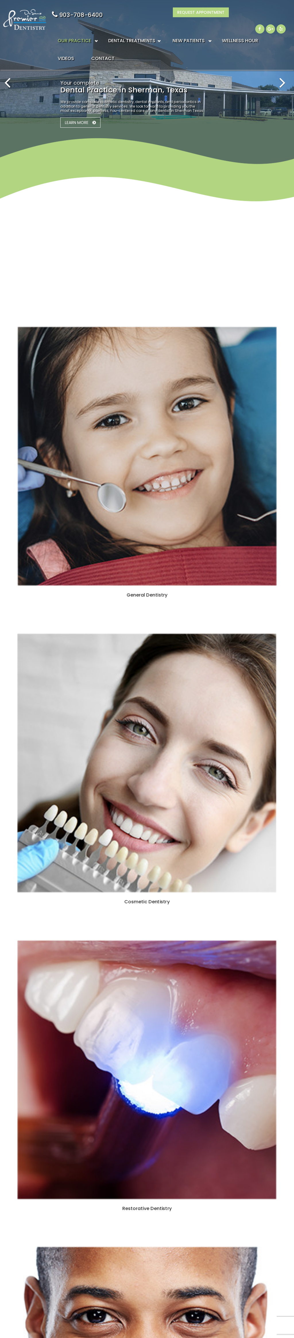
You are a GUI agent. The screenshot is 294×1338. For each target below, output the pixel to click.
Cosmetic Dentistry (129, 1223)
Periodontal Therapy (130, 1249)
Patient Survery (213, 1294)
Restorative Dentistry (131, 1262)
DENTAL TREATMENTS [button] (131, 28)
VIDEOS (66, 46)
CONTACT (103, 46)
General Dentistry (127, 1210)
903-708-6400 (205, 15)
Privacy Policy (212, 1249)
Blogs (203, 1210)
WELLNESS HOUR (240, 28)
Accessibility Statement (222, 1307)
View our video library (142, 862)
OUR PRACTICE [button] (74, 28)
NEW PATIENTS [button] (189, 28)
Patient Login (211, 1281)
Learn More (76, 122)
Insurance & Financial (220, 1223)
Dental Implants (125, 1236)
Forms (203, 1236)
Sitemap (82, 1323)
